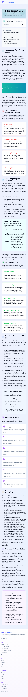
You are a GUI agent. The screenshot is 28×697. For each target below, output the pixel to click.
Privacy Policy (4, 686)
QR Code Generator (5, 646)
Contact (2, 678)
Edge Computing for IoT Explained (11, 35)
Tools (2, 664)
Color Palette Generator (6, 650)
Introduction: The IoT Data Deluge (11, 32)
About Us (3, 672)
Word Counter (4, 654)
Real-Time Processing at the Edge (11, 39)
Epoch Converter (4, 652)
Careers (2, 674)
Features (3, 662)
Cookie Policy (4, 688)
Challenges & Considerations (10, 43)
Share (22, 24)
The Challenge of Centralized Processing (12, 34)
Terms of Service (4, 684)
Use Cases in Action (8, 41)
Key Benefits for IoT (8, 37)
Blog (2, 666)
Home (2, 660)
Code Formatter (4, 648)
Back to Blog (5, 6)
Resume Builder (4, 644)
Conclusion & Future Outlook (10, 45)
